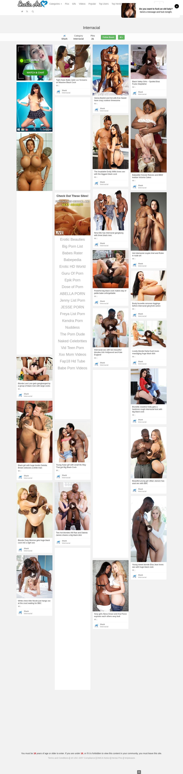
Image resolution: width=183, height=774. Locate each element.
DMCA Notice (103, 758)
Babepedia (72, 260)
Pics (67, 4)
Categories (56, 4)
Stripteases (129, 758)
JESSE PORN (72, 307)
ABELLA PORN (72, 294)
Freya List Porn (72, 314)
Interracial (66, 93)
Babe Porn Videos (72, 368)
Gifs (74, 4)
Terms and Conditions (58, 758)
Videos (82, 4)
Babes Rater (72, 253)
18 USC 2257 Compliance (82, 758)
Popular (92, 4)
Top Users (104, 4)
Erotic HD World (72, 266)
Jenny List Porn (72, 300)
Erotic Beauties (72, 239)
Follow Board (108, 37)
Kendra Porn (72, 321)
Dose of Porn (72, 287)
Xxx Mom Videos (72, 354)
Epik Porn (72, 280)
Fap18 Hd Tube (72, 361)
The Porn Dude (72, 334)
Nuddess (72, 327)
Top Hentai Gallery (120, 4)
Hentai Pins (117, 758)
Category (78, 37)
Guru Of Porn (72, 273)
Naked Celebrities (72, 341)
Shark (64, 90)
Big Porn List (72, 246)
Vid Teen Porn (72, 348)
